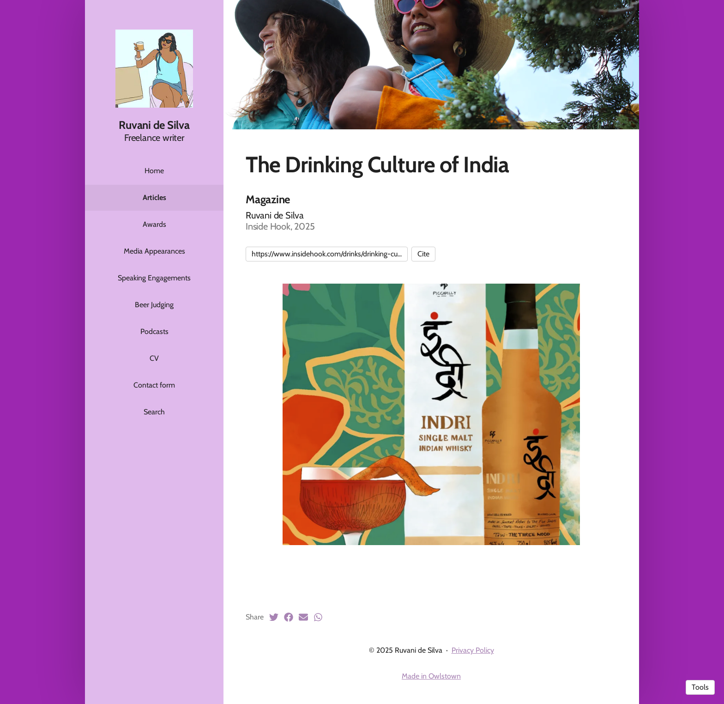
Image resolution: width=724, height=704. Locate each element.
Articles (154, 197)
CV (154, 358)
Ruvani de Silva (154, 125)
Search (154, 411)
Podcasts (154, 331)
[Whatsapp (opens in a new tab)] (318, 617)
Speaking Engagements (154, 277)
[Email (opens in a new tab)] (303, 617)
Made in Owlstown (431, 676)
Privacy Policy (473, 650)
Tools (700, 687)
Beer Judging (154, 304)
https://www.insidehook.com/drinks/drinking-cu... (327, 253)
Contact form (154, 385)
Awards (154, 224)
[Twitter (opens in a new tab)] (273, 617)
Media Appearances (154, 251)
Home (154, 170)
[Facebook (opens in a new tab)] (288, 617)
